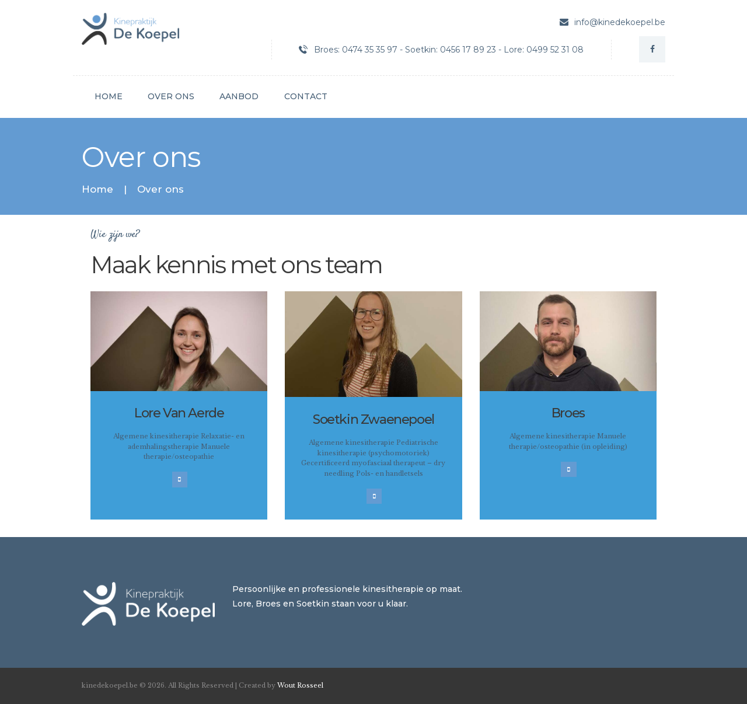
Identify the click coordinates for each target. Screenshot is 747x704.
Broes (568, 413)
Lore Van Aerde (179, 413)
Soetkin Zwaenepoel (373, 419)
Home (97, 189)
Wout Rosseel (300, 685)
